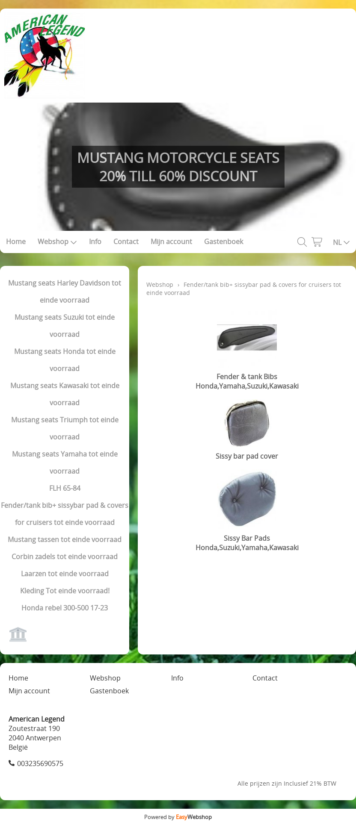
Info (95, 241)
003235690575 (40, 763)
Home (16, 241)
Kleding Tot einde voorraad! (65, 590)
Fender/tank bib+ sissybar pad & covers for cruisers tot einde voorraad (64, 514)
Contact (126, 241)
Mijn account (171, 241)
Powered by (178, 817)
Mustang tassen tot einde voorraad (65, 539)
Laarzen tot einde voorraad (65, 573)
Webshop (57, 241)
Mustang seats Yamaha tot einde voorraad (65, 462)
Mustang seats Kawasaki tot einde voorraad (64, 394)
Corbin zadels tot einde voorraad (65, 556)
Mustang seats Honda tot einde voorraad (65, 360)
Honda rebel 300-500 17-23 (64, 608)
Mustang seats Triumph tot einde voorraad (65, 428)
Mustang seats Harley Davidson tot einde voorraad (64, 291)
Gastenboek (223, 241)
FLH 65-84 (64, 488)
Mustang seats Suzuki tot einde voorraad (65, 325)
